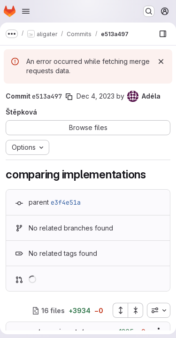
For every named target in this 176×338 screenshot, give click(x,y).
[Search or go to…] (148, 11)
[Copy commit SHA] (69, 96)
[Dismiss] (161, 61)
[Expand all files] (120, 310)
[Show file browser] (162, 33)
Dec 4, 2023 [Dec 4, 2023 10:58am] (96, 96)
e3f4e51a (66, 202)
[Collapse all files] (135, 310)
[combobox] (158, 310)
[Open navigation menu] (25, 11)
